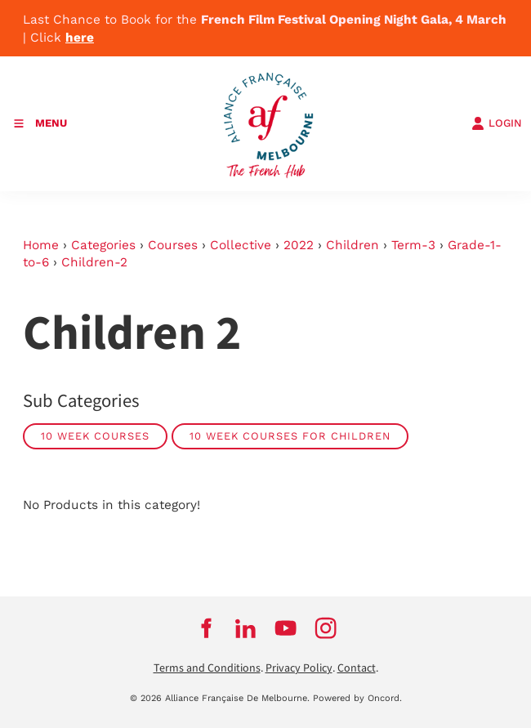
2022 (298, 245)
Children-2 (94, 262)
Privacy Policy (299, 668)
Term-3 (413, 245)
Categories (103, 245)
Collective (240, 245)
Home (41, 245)
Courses (173, 245)
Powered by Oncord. (357, 698)
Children (352, 245)
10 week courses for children (290, 436)
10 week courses (95, 436)
